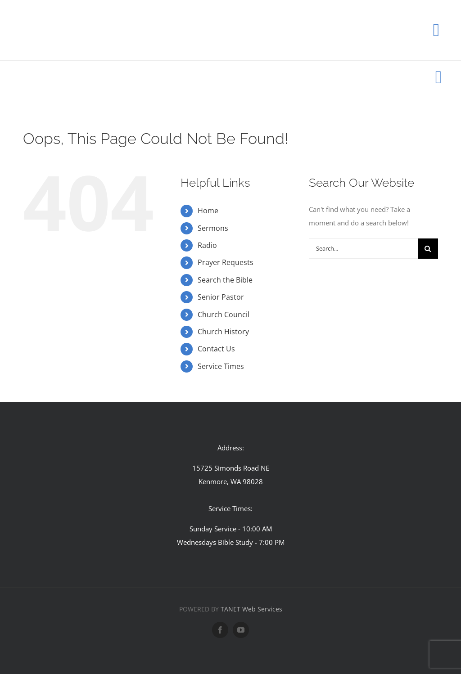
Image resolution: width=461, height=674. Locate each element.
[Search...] (363, 248)
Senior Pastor (221, 297)
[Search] (428, 248)
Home (208, 211)
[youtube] (241, 630)
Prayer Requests (225, 262)
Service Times (221, 366)
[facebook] (220, 630)
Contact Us (216, 349)
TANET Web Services (251, 609)
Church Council (223, 314)
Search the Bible (225, 280)
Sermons (213, 228)
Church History (223, 332)
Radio (207, 245)
